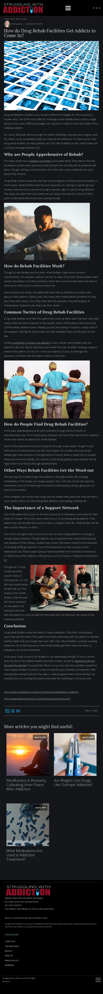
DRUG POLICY (12, 960)
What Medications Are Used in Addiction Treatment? (24, 855)
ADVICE (8, 951)
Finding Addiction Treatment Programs (24, 898)
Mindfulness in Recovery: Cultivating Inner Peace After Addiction (26, 784)
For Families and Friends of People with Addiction (29, 909)
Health (24, 19)
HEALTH (9, 955)
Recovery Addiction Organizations (22, 902)
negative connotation (40, 161)
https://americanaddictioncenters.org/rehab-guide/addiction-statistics (41, 692)
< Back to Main (9, 19)
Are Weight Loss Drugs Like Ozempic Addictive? (73, 782)
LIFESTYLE (10, 941)
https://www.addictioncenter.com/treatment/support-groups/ (37, 698)
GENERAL (9, 965)
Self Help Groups (13, 905)
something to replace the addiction (31, 342)
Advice (18, 19)
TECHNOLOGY (12, 946)
